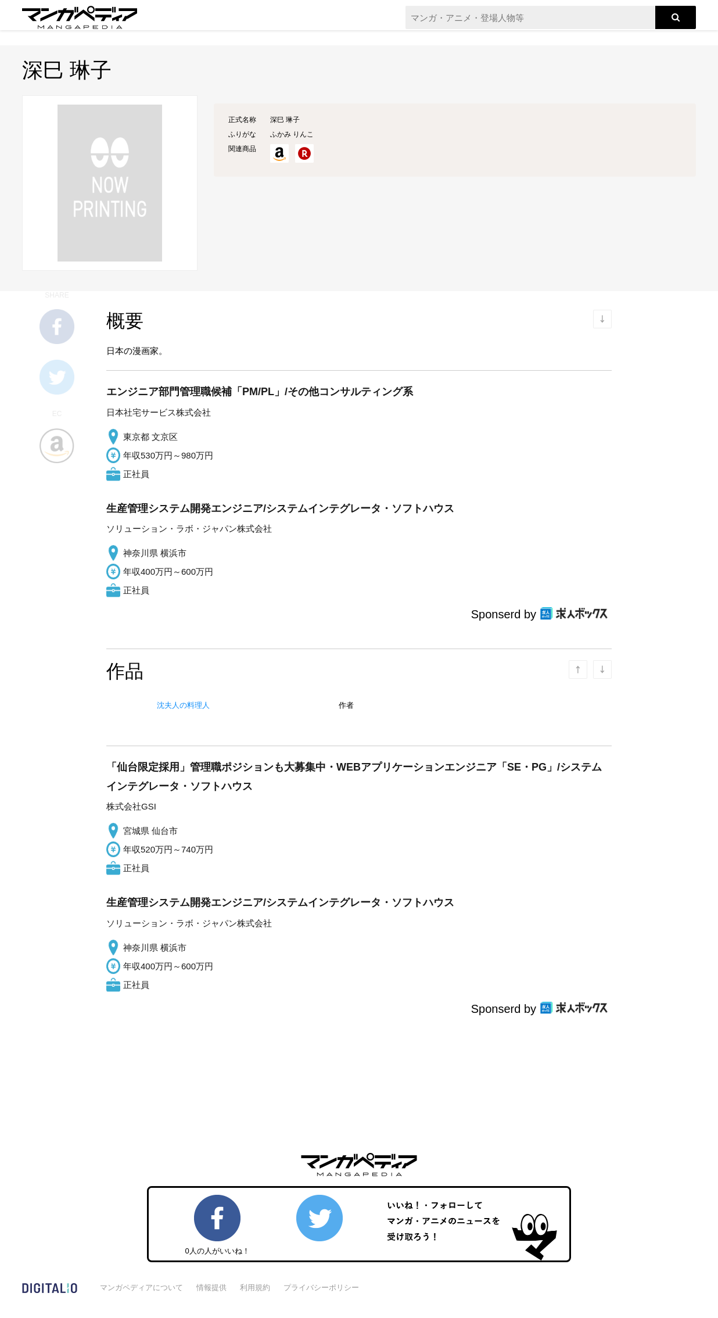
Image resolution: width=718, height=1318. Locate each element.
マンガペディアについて (141, 1287)
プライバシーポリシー (321, 1287)
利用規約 (255, 1287)
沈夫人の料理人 (183, 705)
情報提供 (211, 1287)
